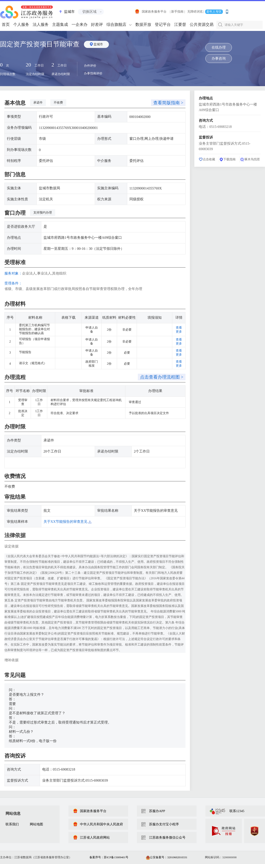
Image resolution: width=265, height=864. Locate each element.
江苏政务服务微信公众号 (167, 837)
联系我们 (12, 824)
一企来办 (79, 24)
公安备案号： (166, 857)
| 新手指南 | (177, 11)
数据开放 (143, 24)
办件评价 (90, 65)
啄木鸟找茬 (252, 159)
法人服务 (41, 24)
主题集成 (60, 24)
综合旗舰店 (116, 24)
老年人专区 (214, 11)
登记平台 (163, 24)
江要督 (180, 24)
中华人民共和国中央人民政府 (98, 824)
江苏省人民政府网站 (91, 837)
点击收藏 (209, 159)
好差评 (97, 24)
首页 (6, 24)
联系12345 (236, 811)
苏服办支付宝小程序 (164, 824)
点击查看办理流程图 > (161, 377)
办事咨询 (219, 58)
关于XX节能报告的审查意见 (67, 521)
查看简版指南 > (168, 102)
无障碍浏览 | (195, 11)
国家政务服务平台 (151, 11)
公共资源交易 (202, 24)
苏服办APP (157, 811)
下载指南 (229, 159)
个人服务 (21, 24)
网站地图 (36, 824)
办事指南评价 (93, 73)
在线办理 (219, 47)
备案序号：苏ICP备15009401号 (108, 857)
